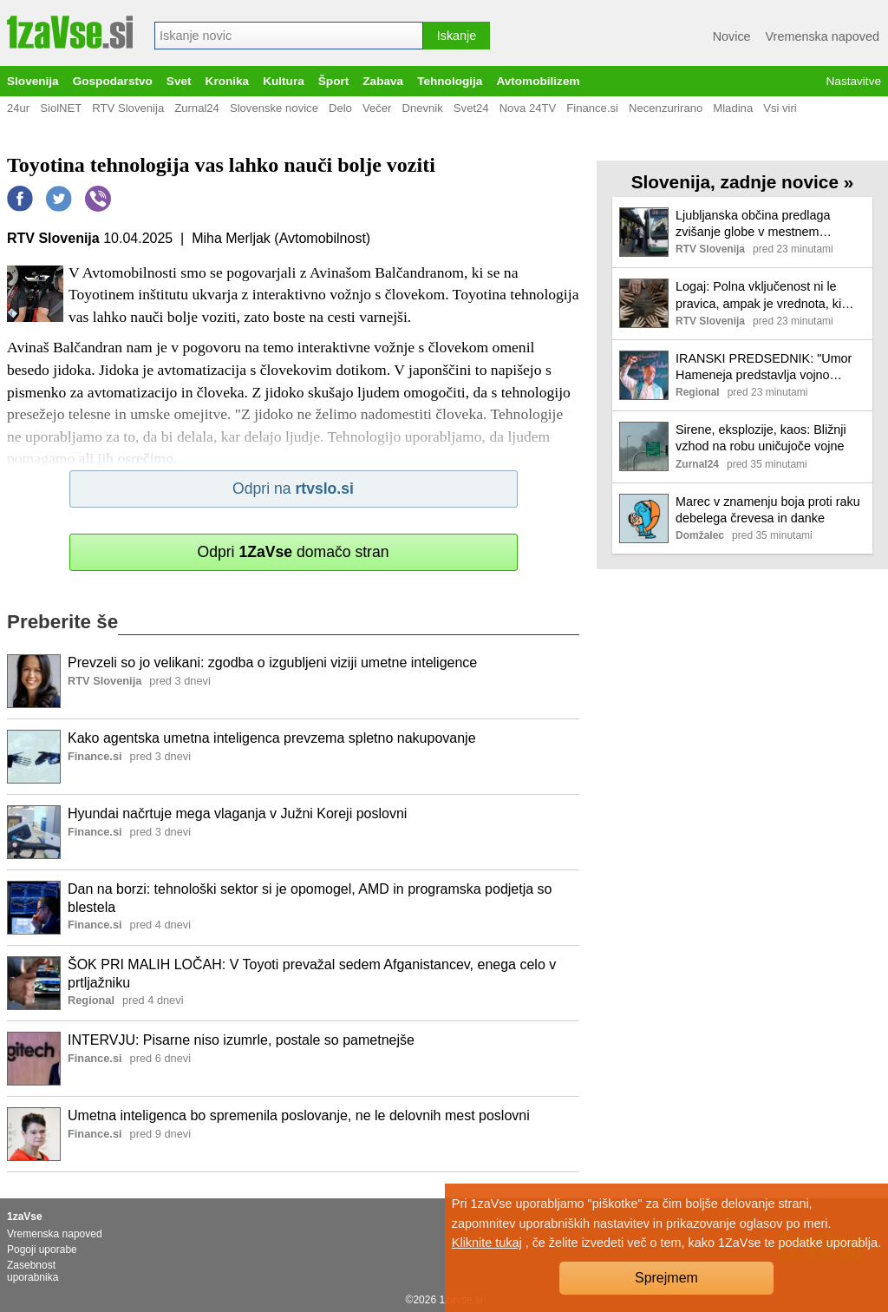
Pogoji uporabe (42, 1249)
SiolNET (61, 108)
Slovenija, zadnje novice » (742, 182)
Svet (179, 81)
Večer (377, 108)
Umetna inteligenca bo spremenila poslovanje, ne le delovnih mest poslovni (299, 1115)
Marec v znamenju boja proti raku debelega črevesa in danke (768, 510)
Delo (340, 108)
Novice (732, 36)
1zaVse (24, 1216)
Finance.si (592, 108)
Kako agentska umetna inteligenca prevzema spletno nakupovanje (272, 738)
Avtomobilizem (537, 81)
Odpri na (293, 488)
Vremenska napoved (822, 36)
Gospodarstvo (113, 81)
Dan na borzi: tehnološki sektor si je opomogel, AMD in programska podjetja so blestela (310, 898)
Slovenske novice (274, 108)
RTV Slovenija (128, 108)
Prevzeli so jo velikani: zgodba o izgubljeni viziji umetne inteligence (272, 662)
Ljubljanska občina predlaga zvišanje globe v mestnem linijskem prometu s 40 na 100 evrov (758, 224)
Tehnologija (449, 81)
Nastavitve (853, 81)
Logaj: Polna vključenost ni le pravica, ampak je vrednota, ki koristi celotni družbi (758, 295)
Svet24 (471, 108)
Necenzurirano (665, 108)
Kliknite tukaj (487, 1243)
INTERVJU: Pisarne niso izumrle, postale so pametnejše (241, 1040)
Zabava (382, 81)
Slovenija (33, 81)
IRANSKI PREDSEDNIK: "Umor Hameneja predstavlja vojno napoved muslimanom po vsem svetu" (764, 367)
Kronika (228, 81)
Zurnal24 (196, 108)
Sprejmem (666, 1277)
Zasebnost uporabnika (32, 1271)
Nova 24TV (528, 108)
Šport (333, 81)
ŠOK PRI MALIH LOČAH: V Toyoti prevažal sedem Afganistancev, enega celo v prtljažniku (312, 973)
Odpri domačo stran (292, 552)
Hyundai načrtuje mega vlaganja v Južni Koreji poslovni (237, 813)
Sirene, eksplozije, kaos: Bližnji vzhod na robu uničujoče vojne (761, 438)
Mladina (733, 108)
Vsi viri (780, 108)
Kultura (283, 81)
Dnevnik (422, 108)
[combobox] (288, 35)
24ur (18, 108)
